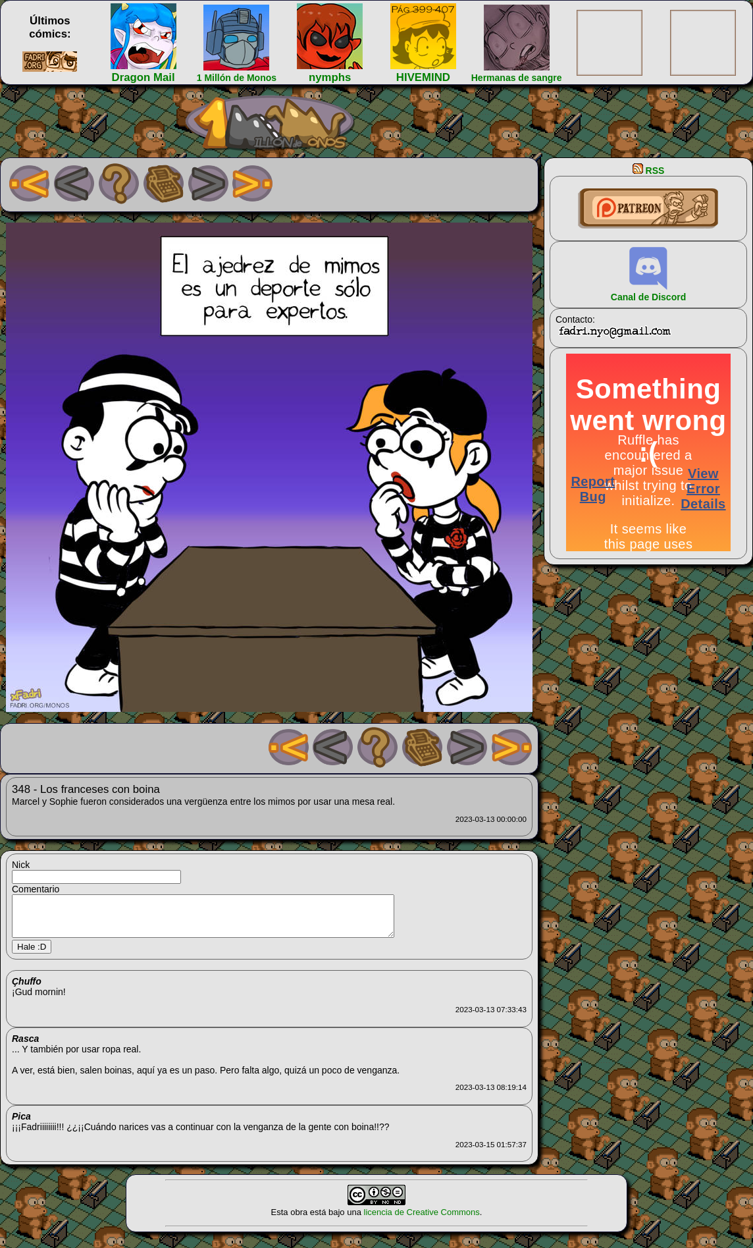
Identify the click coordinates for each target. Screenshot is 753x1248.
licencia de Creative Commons (422, 1220)
